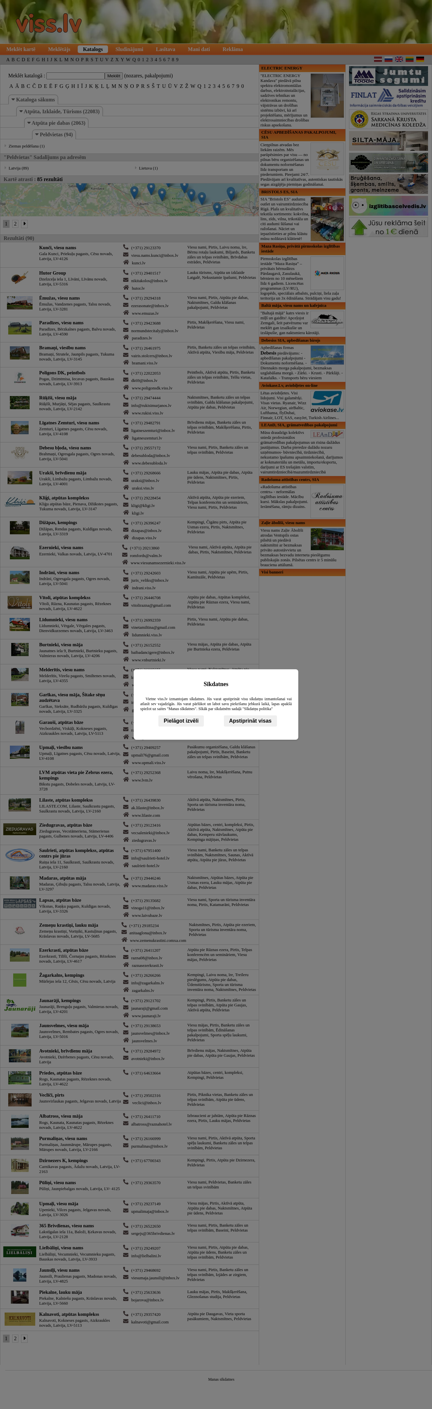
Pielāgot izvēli (181, 721)
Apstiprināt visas (250, 721)
